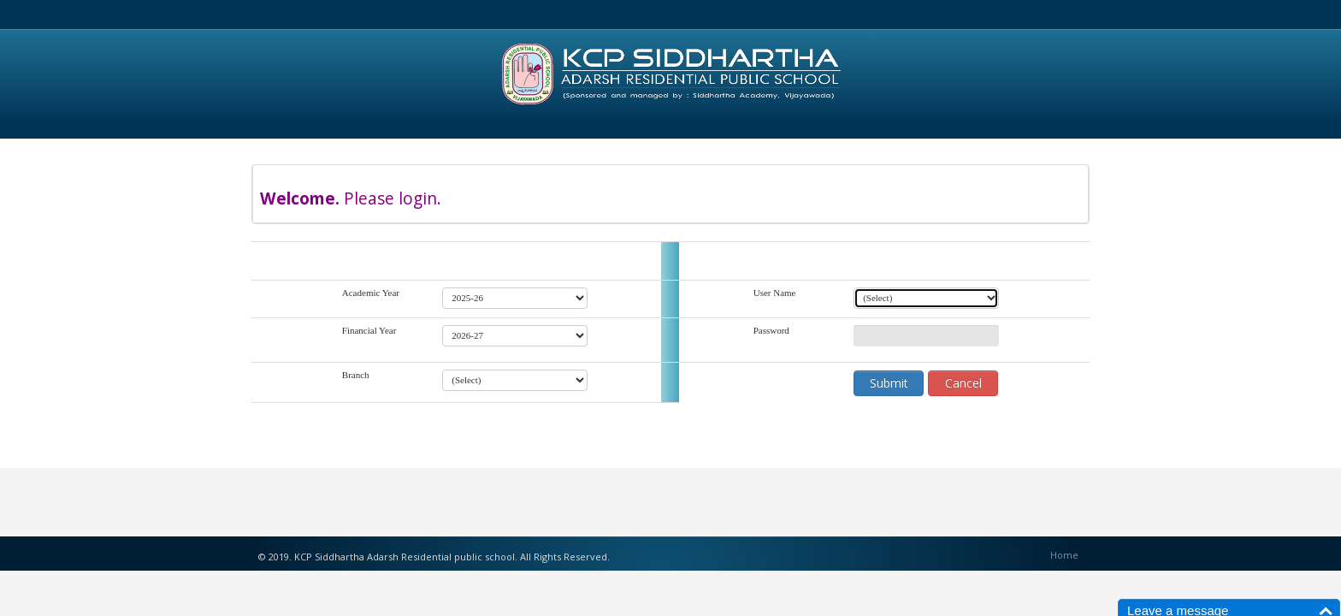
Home (1064, 554)
